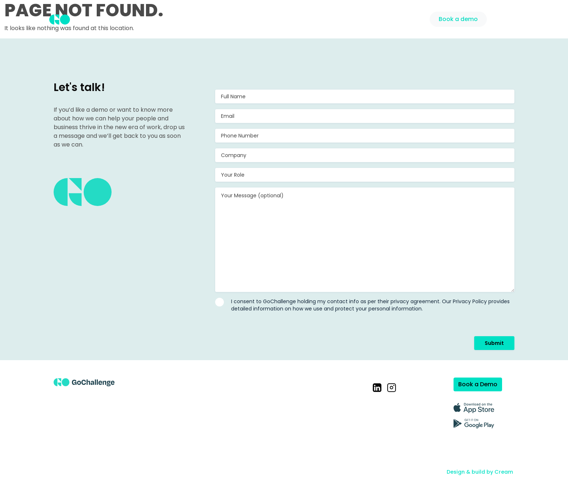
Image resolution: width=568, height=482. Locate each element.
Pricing (377, 18)
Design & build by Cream (480, 471)
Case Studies (337, 18)
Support (409, 18)
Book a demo (458, 19)
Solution (294, 18)
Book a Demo (477, 384)
